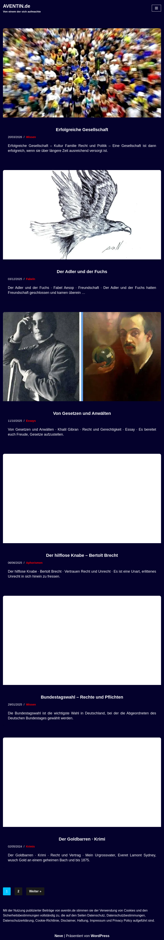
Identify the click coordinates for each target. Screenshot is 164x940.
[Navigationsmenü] (156, 8)
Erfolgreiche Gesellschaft (82, 129)
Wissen (31, 137)
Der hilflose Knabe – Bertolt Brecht (82, 555)
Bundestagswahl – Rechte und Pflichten (82, 697)
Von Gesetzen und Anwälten (82, 413)
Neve (59, 936)
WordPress (100, 936)
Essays (31, 420)
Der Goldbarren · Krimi (82, 839)
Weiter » (35, 891)
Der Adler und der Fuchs (82, 271)
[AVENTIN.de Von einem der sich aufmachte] (22, 8)
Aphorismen (34, 562)
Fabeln (30, 279)
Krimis (30, 846)
